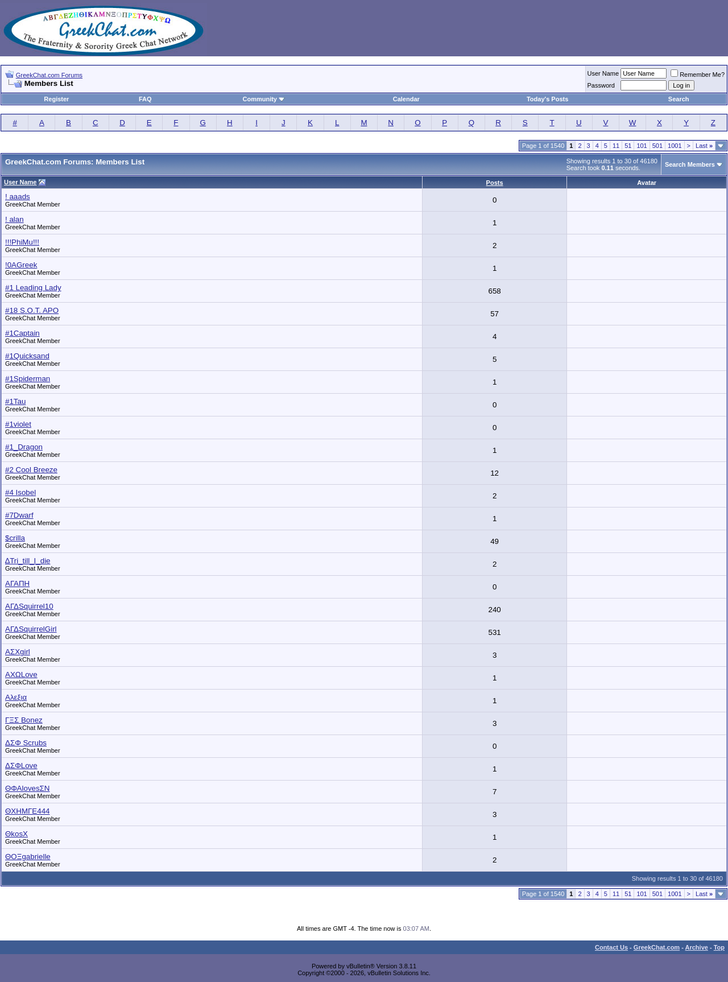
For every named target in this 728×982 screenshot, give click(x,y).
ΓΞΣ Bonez (24, 720)
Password (601, 85)
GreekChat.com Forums (49, 75)
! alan (14, 219)
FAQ (145, 99)
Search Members (690, 164)
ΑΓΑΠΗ (17, 583)
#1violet (18, 424)
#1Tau (15, 401)
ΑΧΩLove (21, 674)
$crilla (15, 538)
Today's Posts (547, 99)
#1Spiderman (27, 378)
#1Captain (22, 333)
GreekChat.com (657, 947)
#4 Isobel (20, 492)
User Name (603, 73)
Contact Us (611, 947)
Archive (696, 947)
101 (641, 145)
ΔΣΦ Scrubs (26, 742)
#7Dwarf (19, 515)
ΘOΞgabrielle (28, 856)
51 (627, 145)
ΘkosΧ (16, 834)
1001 (674, 145)
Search (678, 99)
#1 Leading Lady (33, 287)
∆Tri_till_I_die (28, 560)
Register (56, 99)
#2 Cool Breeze (31, 469)
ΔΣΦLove (21, 765)
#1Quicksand (27, 356)
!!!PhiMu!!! (22, 242)
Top (719, 947)
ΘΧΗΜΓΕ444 (27, 811)
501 (657, 145)
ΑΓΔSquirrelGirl (31, 629)
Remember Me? (698, 74)
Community (263, 99)
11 (616, 145)
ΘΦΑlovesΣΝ (27, 788)
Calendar (406, 99)
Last (704, 145)
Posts (494, 182)
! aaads (17, 196)
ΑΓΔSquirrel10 (29, 606)
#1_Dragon (24, 447)
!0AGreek (21, 265)
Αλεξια (16, 697)
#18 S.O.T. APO (32, 310)
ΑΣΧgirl (17, 651)
